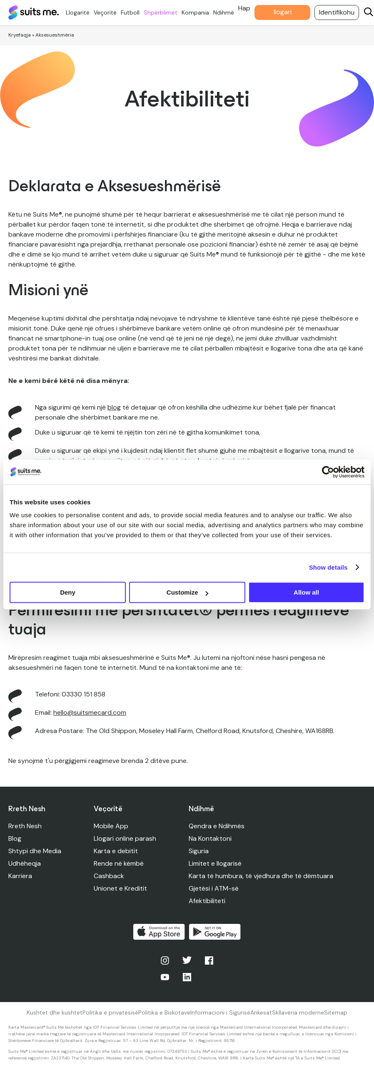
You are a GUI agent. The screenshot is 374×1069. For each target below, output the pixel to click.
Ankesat (261, 1012)
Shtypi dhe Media (34, 851)
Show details (328, 567)
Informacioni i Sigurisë (220, 1012)
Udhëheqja (24, 863)
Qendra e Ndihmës (216, 826)
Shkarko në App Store (159, 932)
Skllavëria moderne (298, 1012)
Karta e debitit (116, 851)
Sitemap (335, 1012)
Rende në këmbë (119, 863)
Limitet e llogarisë (215, 863)
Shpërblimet (163, 12)
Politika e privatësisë (110, 1012)
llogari (285, 11)
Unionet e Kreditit (120, 888)
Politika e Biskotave (164, 1012)
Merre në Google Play (215, 932)
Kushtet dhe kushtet (54, 1012)
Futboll (132, 12)
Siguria (199, 851)
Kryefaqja (19, 35)
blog (114, 407)
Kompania (197, 12)
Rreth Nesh (25, 826)
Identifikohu (339, 12)
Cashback (109, 875)
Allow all (306, 592)
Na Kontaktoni (210, 838)
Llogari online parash (125, 838)
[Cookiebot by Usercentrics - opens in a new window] (328, 472)
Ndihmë (225, 12)
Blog (14, 838)
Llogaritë (80, 12)
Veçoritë (107, 12)
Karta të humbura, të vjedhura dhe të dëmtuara (261, 875)
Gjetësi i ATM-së (214, 888)
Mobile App (111, 826)
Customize (187, 592)
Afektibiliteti (207, 900)
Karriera (20, 875)
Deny (67, 592)
